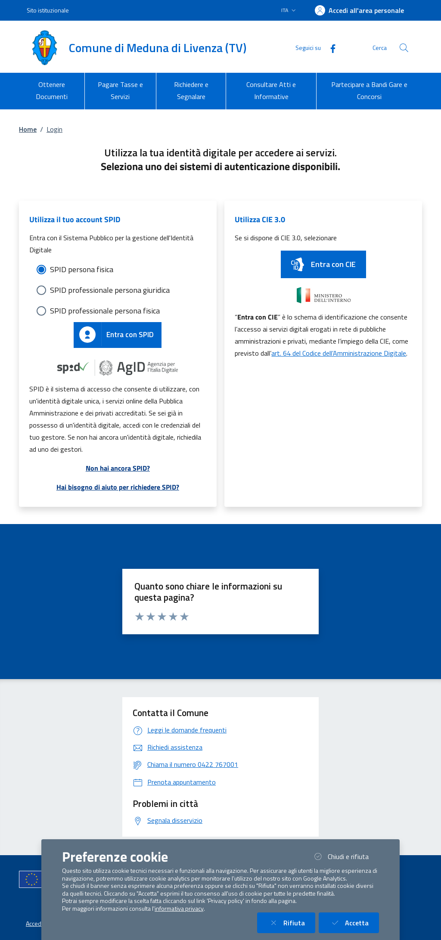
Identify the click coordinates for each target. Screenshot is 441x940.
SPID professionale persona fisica (105, 310)
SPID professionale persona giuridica (110, 290)
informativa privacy (179, 908)
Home (28, 129)
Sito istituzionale (48, 10)
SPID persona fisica (81, 269)
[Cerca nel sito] (404, 47)
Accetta (354, 922)
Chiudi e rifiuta (345, 856)
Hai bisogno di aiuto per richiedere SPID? (117, 487)
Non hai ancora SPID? (118, 468)
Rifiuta (291, 922)
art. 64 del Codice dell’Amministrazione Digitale (338, 353)
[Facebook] (329, 47)
